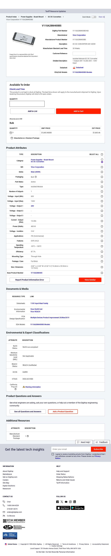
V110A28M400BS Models (82, 72)
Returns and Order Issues (65, 480)
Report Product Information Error (29, 280)
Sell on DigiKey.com (10, 477)
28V (32, 206)
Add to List (32, 111)
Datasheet (78, 68)
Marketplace (7, 474)
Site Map (6, 483)
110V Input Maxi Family (39, 303)
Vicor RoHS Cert (36, 309)
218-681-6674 (10, 509)
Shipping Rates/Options (65, 477)
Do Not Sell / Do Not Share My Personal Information (55, 552)
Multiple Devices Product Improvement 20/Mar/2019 (49, 318)
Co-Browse (9, 516)
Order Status (61, 474)
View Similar (90, 280)
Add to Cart (78, 111)
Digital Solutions (9, 486)
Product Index (11, 17)
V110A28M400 (36, 273)
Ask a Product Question (63, 411)
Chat (7, 502)
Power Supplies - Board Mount (32, 17)
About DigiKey (8, 471)
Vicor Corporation (79, 35)
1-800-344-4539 (11, 505)
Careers (5, 480)
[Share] (102, 16)
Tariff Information (62, 483)
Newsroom (7, 489)
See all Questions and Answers (27, 411)
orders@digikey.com (12, 512)
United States (11, 544)
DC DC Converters (54, 17)
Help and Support (62, 471)
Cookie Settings (57, 546)
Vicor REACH (35, 312)
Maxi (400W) (35, 172)
